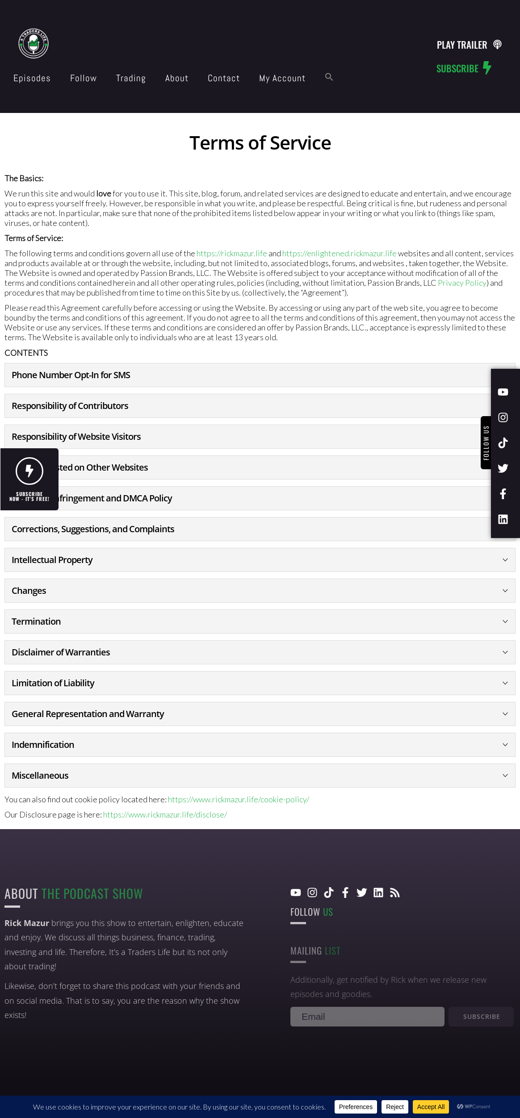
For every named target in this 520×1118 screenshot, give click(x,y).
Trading (131, 78)
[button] (329, 77)
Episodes (32, 78)
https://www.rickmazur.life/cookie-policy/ (238, 799)
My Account (282, 78)
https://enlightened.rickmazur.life (339, 253)
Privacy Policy (462, 283)
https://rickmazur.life (232, 253)
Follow (83, 78)
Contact (224, 78)
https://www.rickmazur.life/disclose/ (165, 814)
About (177, 78)
